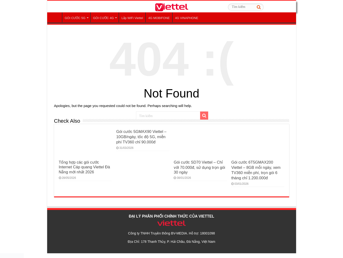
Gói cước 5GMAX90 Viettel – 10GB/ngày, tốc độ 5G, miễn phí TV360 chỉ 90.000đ (141, 136)
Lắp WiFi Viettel (132, 18)
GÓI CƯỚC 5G (75, 18)
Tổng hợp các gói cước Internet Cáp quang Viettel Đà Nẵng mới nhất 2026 (84, 167)
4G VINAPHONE (186, 18)
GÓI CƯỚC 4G (103, 18)
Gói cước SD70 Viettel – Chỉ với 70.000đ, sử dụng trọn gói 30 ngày (199, 167)
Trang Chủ (56, 17)
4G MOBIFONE (159, 18)
